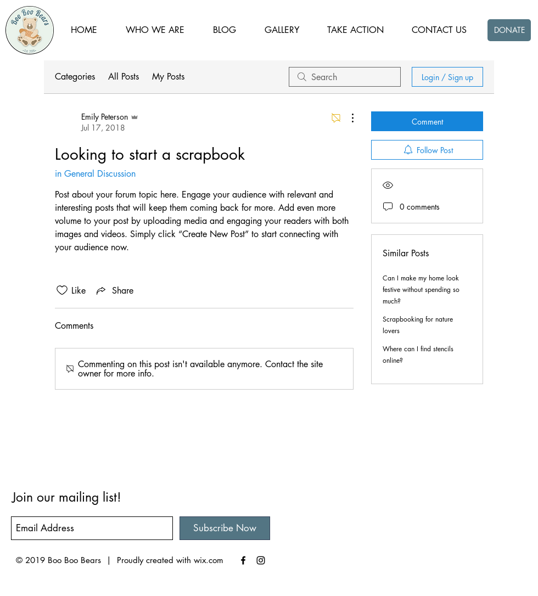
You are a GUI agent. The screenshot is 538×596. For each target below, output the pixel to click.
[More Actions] (347, 118)
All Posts (123, 76)
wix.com (208, 560)
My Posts (168, 76)
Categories (75, 76)
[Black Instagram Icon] (260, 560)
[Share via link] (113, 290)
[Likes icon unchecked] (62, 290)
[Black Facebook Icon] (243, 560)
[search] (345, 77)
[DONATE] (509, 30)
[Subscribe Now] (225, 528)
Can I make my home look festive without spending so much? (421, 289)
